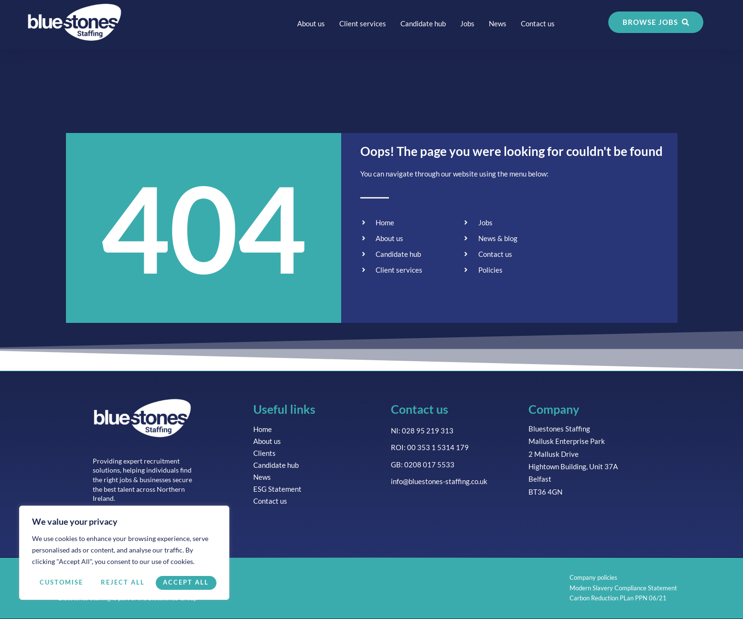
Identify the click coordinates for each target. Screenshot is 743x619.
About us (311, 23)
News (497, 23)
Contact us (538, 23)
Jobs (467, 23)
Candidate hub (423, 23)
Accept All (186, 582)
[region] (124, 553)
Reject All (123, 582)
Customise (60, 582)
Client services (362, 23)
